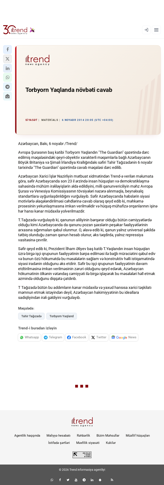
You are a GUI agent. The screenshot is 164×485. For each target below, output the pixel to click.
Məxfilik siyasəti (88, 443)
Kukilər (111, 443)
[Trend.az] (19, 30)
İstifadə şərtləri (59, 443)
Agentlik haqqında (27, 435)
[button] (7, 49)
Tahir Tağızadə (31, 316)
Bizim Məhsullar (108, 435)
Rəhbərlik (83, 435)
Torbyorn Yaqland (62, 316)
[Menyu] (156, 30)
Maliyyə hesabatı (58, 435)
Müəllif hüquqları (138, 435)
